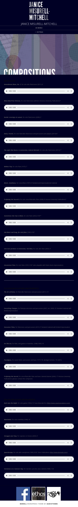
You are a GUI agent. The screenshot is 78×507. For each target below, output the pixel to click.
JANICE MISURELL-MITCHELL (39, 24)
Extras (40, 32)
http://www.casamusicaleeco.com (58, 403)
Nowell (23, 504)
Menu (40, 28)
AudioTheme (52, 504)
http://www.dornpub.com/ (58, 452)
